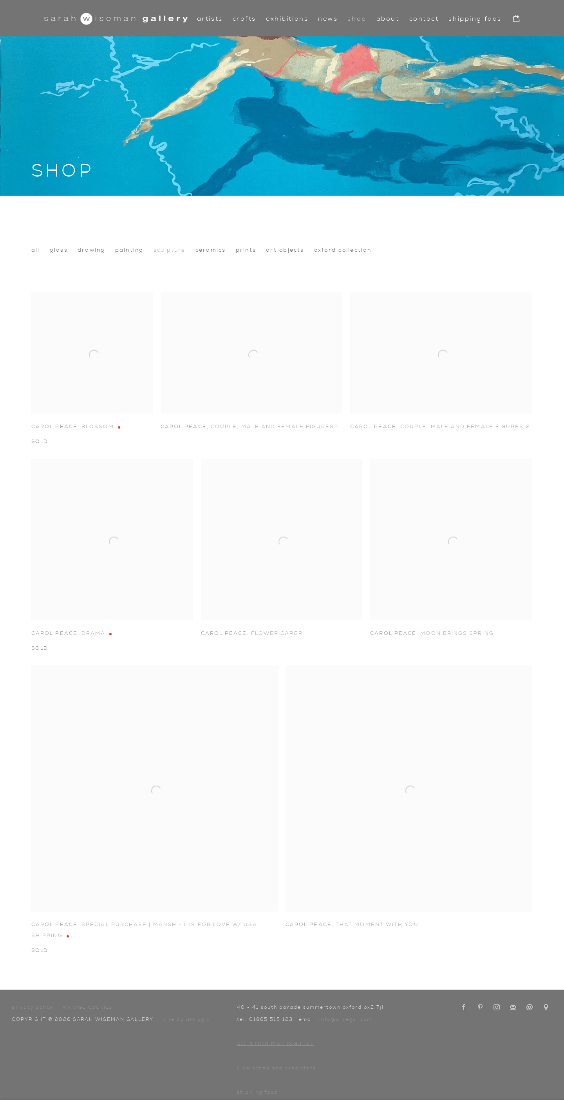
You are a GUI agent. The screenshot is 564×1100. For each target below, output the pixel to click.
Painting (129, 250)
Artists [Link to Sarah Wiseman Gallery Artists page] (210, 19)
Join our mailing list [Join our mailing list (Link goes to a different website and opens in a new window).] (275, 1043)
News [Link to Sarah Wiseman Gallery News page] (328, 19)
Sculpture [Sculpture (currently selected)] (170, 250)
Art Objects (285, 250)
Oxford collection (342, 250)
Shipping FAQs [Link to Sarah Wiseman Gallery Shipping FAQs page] (474, 19)
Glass (59, 250)
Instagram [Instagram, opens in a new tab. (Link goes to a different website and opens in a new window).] (496, 1007)
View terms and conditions (276, 1068)
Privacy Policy (32, 1007)
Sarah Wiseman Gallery (116, 19)
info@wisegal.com (345, 1019)
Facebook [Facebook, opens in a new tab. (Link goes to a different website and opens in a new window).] (463, 1007)
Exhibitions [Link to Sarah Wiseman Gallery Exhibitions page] (287, 19)
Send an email (529, 1007)
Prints (246, 250)
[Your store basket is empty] (516, 19)
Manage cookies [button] (87, 1007)
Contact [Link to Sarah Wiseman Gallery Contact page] (424, 19)
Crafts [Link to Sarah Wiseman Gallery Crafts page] (244, 19)
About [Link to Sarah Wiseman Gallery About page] (388, 19)
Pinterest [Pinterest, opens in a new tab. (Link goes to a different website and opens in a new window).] (480, 1007)
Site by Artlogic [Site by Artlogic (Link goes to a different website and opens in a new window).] (186, 1019)
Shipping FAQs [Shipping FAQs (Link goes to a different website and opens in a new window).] (257, 1092)
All (35, 250)
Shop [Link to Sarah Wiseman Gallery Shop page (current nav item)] (356, 19)
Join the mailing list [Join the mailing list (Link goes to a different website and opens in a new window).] (513, 1007)
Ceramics (210, 250)
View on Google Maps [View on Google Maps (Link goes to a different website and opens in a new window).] (546, 1007)
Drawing (91, 250)
